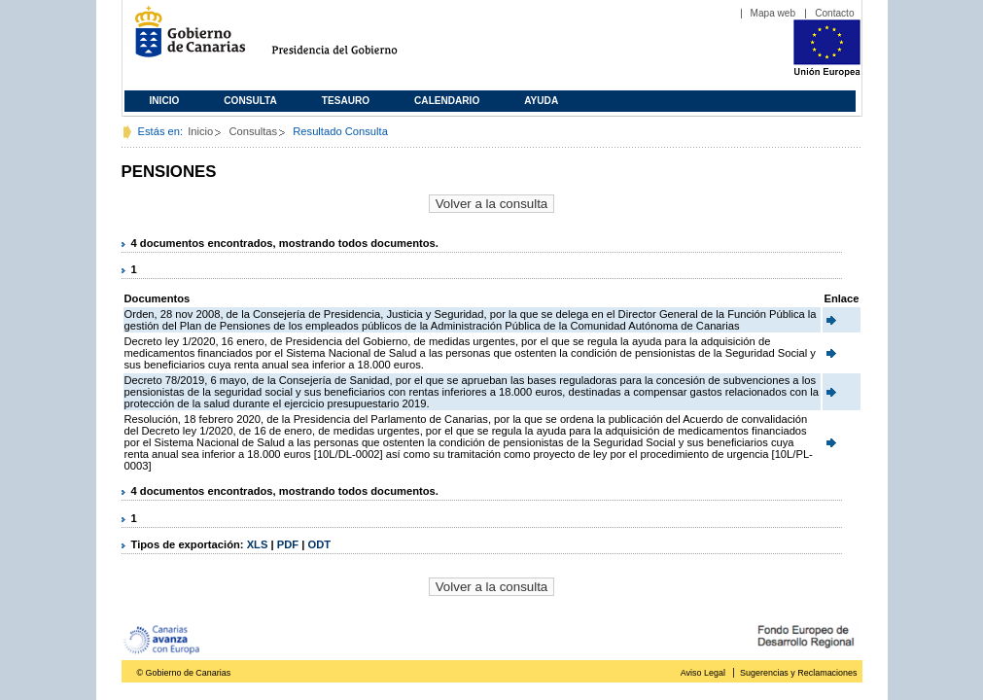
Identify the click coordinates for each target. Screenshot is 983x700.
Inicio (165, 100)
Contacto (834, 13)
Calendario (446, 100)
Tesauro (345, 100)
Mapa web (773, 13)
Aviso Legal (703, 673)
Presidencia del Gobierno (352, 39)
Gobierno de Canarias (184, 39)
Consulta (250, 100)
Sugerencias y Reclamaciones (798, 673)
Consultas (252, 131)
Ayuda (541, 100)
